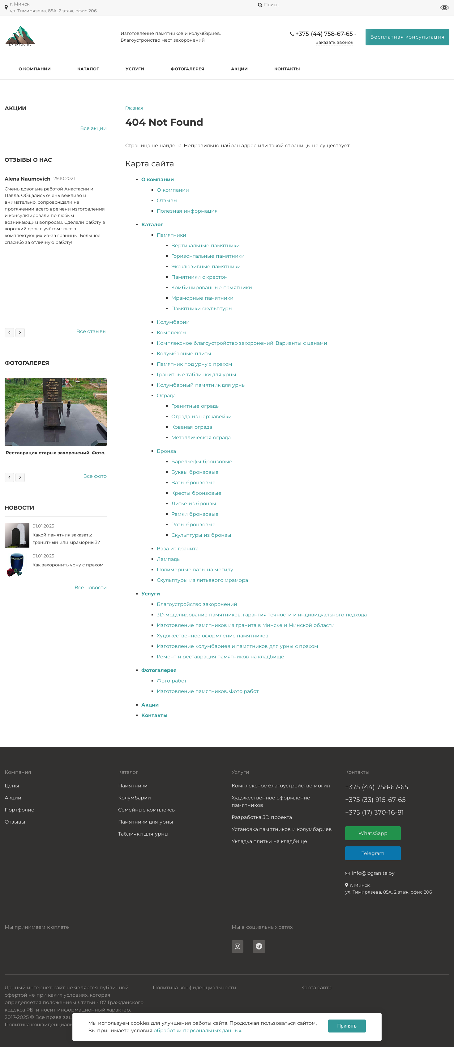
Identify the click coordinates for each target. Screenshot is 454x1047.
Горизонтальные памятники (207, 256)
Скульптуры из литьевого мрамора (202, 580)
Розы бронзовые (193, 525)
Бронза (166, 451)
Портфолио (19, 810)
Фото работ (171, 681)
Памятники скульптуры (201, 308)
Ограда (166, 395)
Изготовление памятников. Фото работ (208, 691)
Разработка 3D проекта (262, 817)
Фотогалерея (187, 68)
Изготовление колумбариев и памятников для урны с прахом (237, 646)
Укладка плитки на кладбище (269, 841)
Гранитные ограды (195, 406)
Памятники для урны (145, 822)
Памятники (171, 235)
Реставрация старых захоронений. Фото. (57, 453)
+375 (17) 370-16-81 (374, 812)
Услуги (135, 68)
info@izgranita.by (373, 873)
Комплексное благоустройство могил (281, 786)
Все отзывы (91, 331)
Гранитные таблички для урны (196, 375)
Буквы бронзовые (194, 472)
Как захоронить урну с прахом (67, 565)
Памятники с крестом (199, 277)
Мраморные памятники (202, 298)
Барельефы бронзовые (201, 462)
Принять (347, 1025)
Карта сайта (316, 988)
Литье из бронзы (193, 504)
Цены (12, 786)
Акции (239, 68)
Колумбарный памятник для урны (201, 385)
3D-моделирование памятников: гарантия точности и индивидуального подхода (262, 615)
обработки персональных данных (197, 1030)
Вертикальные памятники (205, 245)
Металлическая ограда (200, 437)
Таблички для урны (143, 834)
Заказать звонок (334, 42)
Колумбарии (173, 322)
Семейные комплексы (147, 810)
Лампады (169, 559)
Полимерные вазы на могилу (195, 570)
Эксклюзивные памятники (205, 266)
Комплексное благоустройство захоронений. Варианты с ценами (242, 343)
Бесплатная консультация (407, 37)
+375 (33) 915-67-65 (375, 799)
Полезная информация (187, 211)
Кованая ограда (191, 427)
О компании (35, 68)
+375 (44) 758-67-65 (324, 33)
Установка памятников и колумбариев (282, 829)
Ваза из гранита (178, 549)
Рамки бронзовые (194, 514)
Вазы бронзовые (193, 483)
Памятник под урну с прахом (194, 364)
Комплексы (171, 333)
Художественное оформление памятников (212, 636)
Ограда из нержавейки (201, 416)
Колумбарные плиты (184, 354)
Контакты (287, 68)
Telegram (373, 853)
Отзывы (167, 200)
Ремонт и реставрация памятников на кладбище (220, 657)
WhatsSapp (373, 833)
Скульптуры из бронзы (201, 535)
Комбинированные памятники (211, 287)
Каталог (88, 68)
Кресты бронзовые (196, 493)
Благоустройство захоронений (197, 604)
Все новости (91, 587)
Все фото (95, 476)
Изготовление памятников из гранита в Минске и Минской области (246, 625)
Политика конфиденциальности (194, 988)
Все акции (93, 128)
